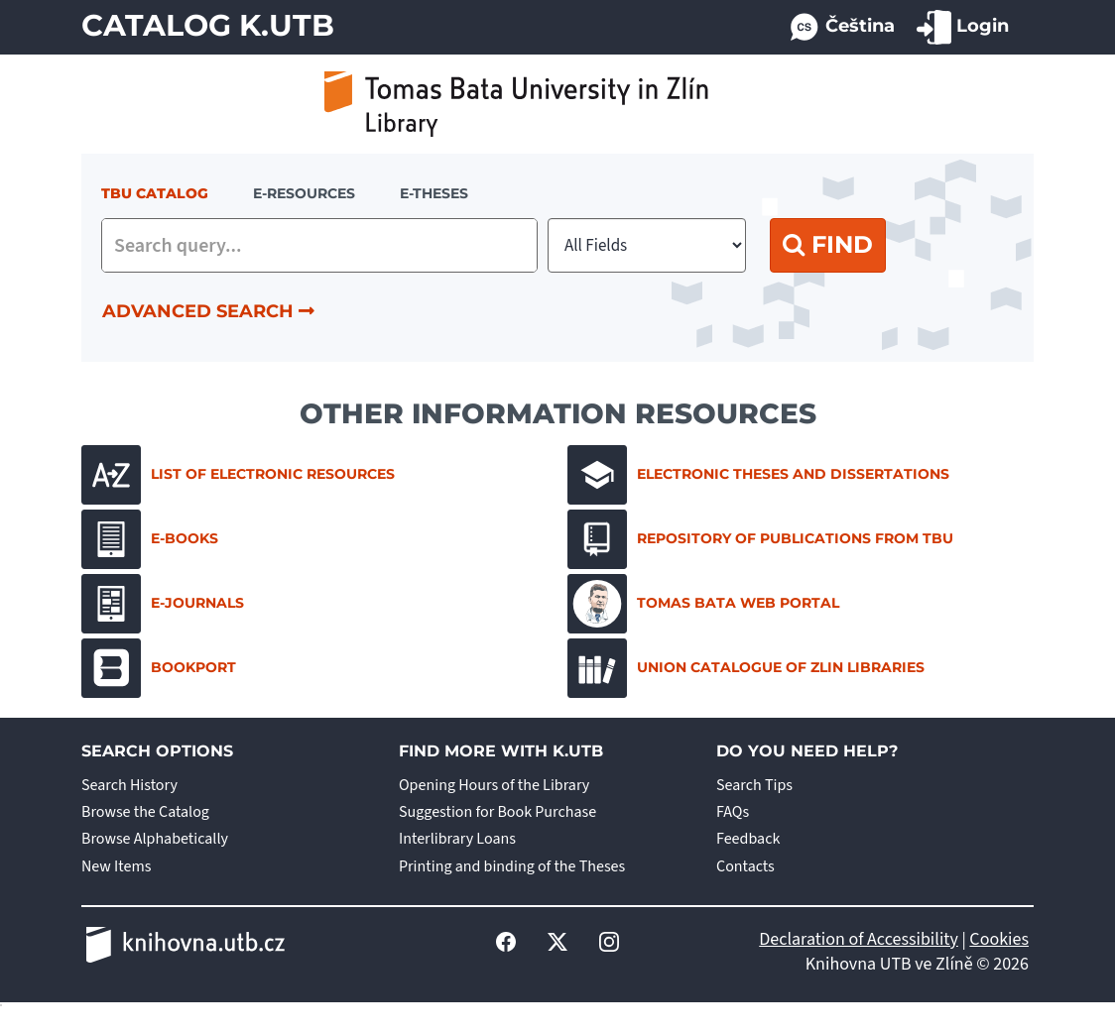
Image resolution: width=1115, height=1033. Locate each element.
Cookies (999, 939)
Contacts (745, 866)
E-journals (162, 603)
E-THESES (434, 193)
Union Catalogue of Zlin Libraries (746, 668)
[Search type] (647, 245)
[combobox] (319, 245)
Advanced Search (208, 311)
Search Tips (754, 785)
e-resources (304, 193)
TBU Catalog (154, 193)
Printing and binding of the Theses (512, 866)
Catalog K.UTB (207, 25)
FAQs (732, 812)
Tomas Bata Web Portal (703, 603)
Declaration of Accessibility (858, 939)
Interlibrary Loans (457, 839)
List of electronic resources (238, 475)
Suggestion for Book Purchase (497, 812)
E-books (149, 539)
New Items (116, 866)
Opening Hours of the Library (494, 785)
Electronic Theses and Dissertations (758, 475)
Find (828, 244)
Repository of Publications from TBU (760, 539)
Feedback (748, 839)
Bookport (158, 668)
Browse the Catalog (145, 812)
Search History (129, 785)
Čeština (841, 27)
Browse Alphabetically (154, 839)
